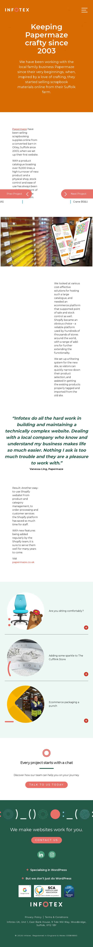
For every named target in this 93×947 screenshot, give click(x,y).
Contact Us (46, 840)
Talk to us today (46, 784)
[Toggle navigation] (83, 10)
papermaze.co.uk (23, 562)
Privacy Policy (33, 917)
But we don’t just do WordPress (48, 878)
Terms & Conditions (56, 917)
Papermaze (19, 129)
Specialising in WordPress (48, 870)
